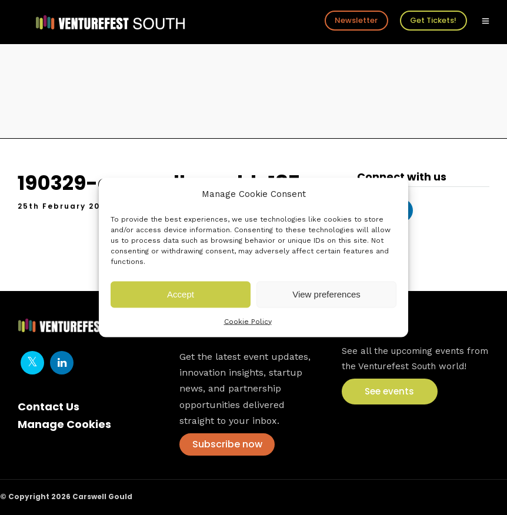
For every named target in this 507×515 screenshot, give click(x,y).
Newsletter (356, 20)
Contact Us (48, 406)
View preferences (326, 294)
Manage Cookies (64, 424)
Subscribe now (227, 444)
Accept (180, 294)
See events (389, 391)
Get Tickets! (433, 20)
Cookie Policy (248, 321)
